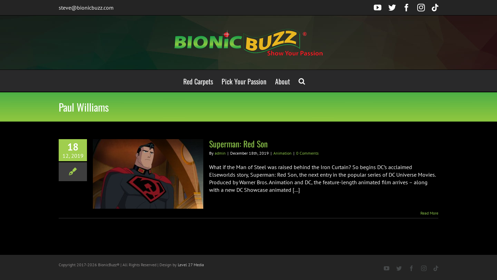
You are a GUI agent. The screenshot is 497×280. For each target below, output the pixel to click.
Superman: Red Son (238, 143)
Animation (282, 153)
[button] (302, 81)
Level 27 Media (191, 264)
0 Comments (307, 153)
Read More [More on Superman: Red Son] (429, 213)
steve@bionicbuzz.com (86, 7)
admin (220, 153)
